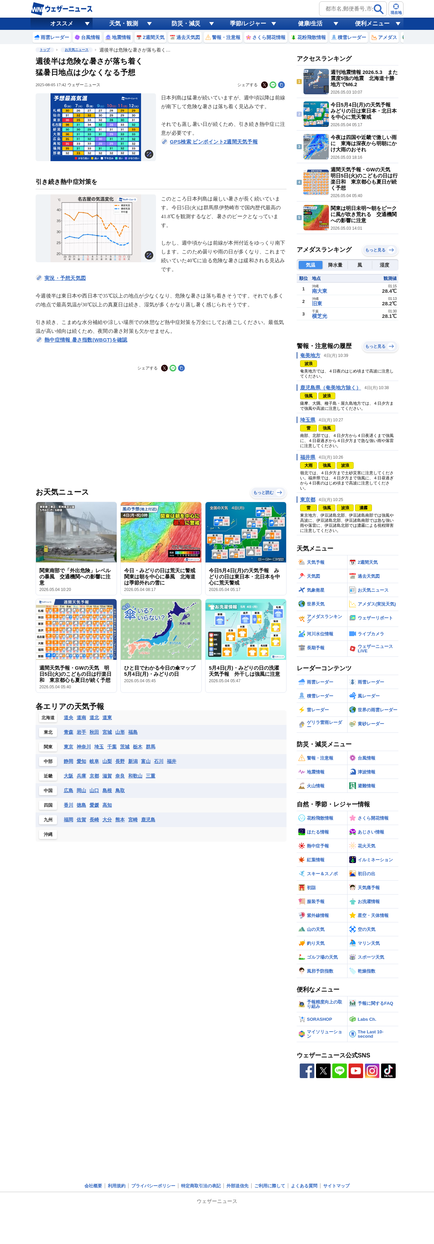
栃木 (137, 746)
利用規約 (116, 1185)
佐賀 (81, 819)
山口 (94, 790)
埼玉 (99, 746)
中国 (48, 790)
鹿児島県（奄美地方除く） (330, 387)
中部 (48, 761)
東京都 (307, 499)
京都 (94, 775)
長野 (120, 761)
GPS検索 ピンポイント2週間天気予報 (214, 142)
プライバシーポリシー (153, 1185)
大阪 (68, 775)
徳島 (81, 805)
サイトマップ (336, 1185)
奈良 (120, 775)
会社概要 (93, 1185)
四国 (48, 805)
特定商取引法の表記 (201, 1185)
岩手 (81, 732)
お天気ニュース (76, 50)
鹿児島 (148, 819)
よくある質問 (304, 1185)
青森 (68, 732)
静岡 (68, 761)
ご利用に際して (269, 1185)
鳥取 (120, 790)
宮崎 (133, 819)
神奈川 (84, 746)
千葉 (112, 746)
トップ (45, 50)
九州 (48, 819)
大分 (107, 819)
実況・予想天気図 (65, 278)
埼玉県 (307, 420)
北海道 (48, 717)
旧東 (317, 303)
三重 (150, 775)
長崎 (94, 819)
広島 (68, 790)
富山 (146, 761)
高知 (107, 805)
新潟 (133, 761)
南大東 (319, 290)
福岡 (68, 819)
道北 (94, 717)
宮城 (107, 732)
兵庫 (81, 775)
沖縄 (48, 834)
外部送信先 (237, 1185)
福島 (133, 732)
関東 (48, 746)
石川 (158, 761)
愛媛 (94, 805)
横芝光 (319, 316)
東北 (48, 732)
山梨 (107, 761)
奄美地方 (310, 355)
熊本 (120, 819)
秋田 (94, 732)
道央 (68, 717)
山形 (120, 732)
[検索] (379, 9)
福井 (171, 761)
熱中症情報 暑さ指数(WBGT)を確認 (85, 340)
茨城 (125, 746)
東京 (68, 746)
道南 (81, 717)
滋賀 (107, 775)
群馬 (150, 746)
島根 (107, 790)
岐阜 (94, 761)
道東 (107, 717)
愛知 (81, 761)
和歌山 (135, 775)
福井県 (307, 457)
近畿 (48, 776)
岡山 (81, 790)
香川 (68, 805)
